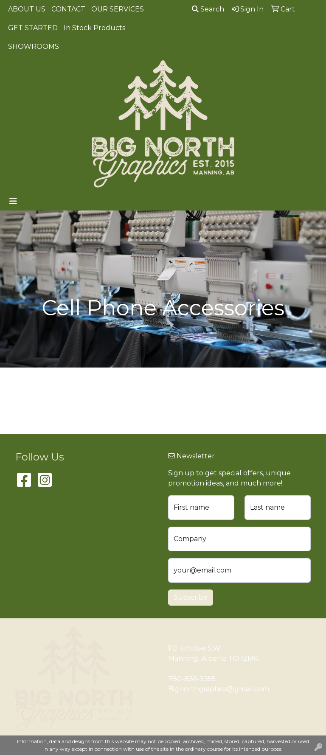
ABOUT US (26, 9)
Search (208, 9)
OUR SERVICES (117, 9)
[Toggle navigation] (13, 201)
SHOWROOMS (33, 46)
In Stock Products (94, 28)
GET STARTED (33, 28)
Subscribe (191, 597)
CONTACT (68, 9)
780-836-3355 (192, 679)
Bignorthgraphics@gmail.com (218, 689)
